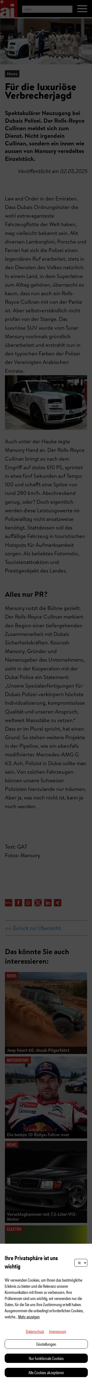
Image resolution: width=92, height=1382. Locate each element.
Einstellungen (46, 1344)
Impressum (57, 1331)
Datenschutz (35, 1331)
